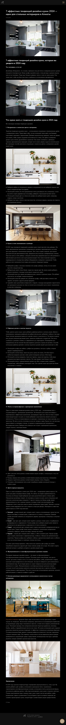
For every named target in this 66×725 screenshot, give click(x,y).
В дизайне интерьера (14, 623)
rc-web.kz (40, 721)
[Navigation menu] (63, 2)
